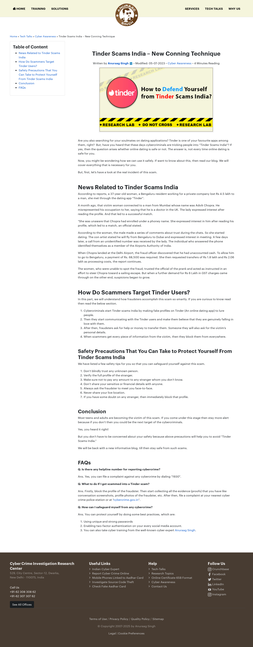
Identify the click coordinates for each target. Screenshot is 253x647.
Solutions (59, 8)
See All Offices (22, 604)
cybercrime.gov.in (126, 500)
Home (19, 8)
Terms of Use (98, 619)
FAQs (22, 87)
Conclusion (26, 83)
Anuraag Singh (185, 530)
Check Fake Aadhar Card (109, 586)
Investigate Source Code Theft (113, 582)
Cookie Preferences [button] (131, 633)
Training (38, 8)
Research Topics (163, 573)
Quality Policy (140, 619)
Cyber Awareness (179, 63)
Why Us (234, 8)
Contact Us (159, 586)
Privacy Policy (119, 619)
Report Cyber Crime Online (110, 573)
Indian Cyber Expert (105, 569)
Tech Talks (214, 8)
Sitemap (158, 619)
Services (192, 8)
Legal (112, 633)
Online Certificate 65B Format (172, 577)
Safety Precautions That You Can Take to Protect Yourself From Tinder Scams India (38, 74)
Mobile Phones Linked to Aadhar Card (117, 577)
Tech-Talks (159, 569)
